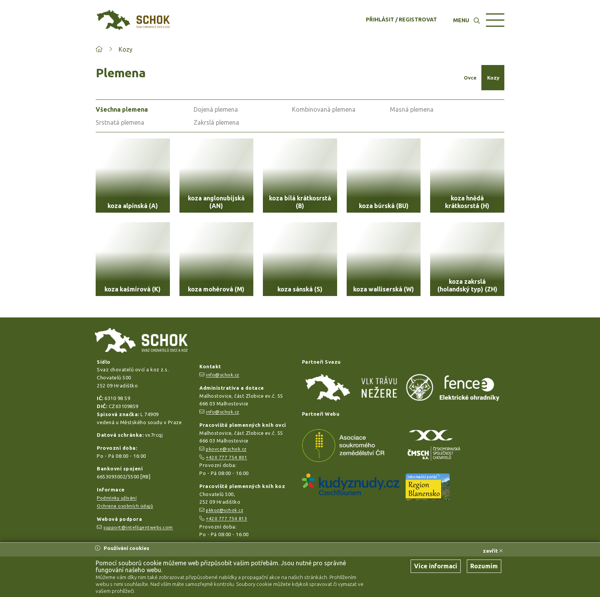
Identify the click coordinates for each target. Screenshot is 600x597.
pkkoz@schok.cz (224, 510)
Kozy (125, 49)
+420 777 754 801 (226, 457)
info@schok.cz (222, 374)
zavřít (493, 551)
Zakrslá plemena (216, 122)
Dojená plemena (216, 109)
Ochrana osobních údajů (125, 505)
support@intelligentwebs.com (138, 527)
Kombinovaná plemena (323, 109)
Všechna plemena (122, 109)
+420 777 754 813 (226, 518)
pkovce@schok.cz (226, 448)
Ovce (470, 77)
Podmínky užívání (117, 497)
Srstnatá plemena (120, 122)
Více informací (435, 566)
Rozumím (484, 566)
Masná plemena (412, 109)
